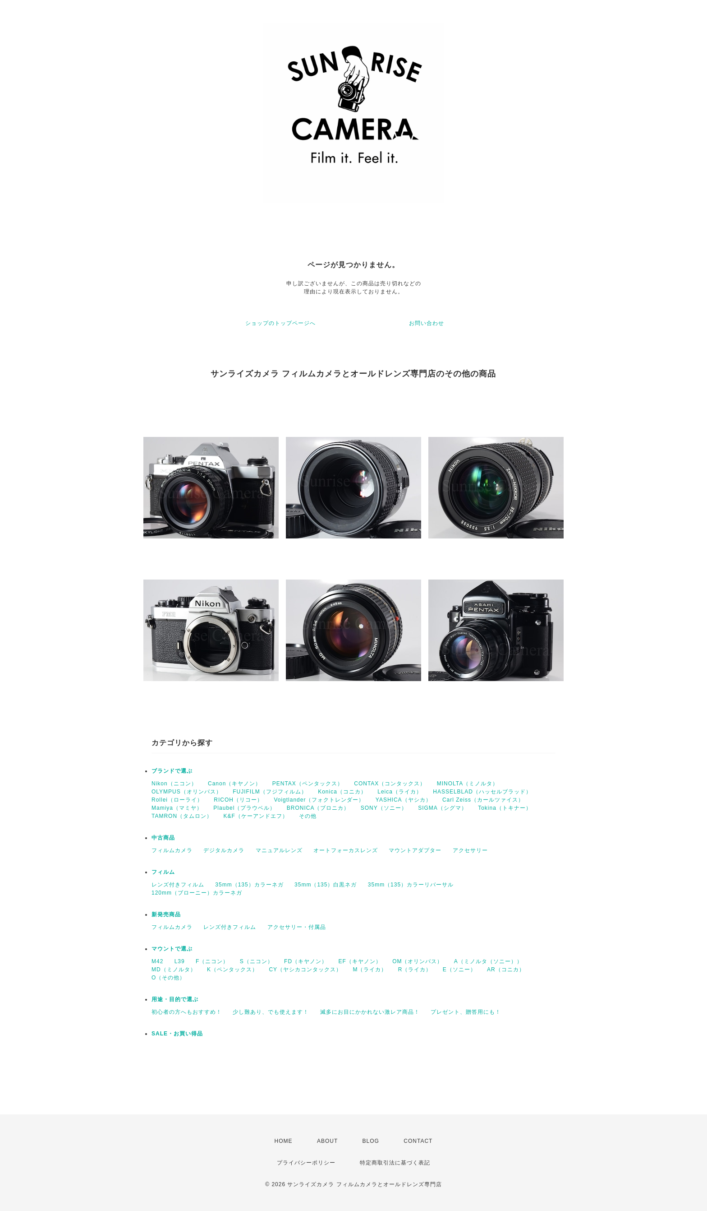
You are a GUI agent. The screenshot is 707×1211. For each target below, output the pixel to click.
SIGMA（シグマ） (442, 808)
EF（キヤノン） (359, 961)
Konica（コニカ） (342, 792)
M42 (157, 961)
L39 (179, 961)
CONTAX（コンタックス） (390, 783)
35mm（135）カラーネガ (249, 885)
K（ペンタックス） (232, 969)
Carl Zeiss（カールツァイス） (483, 800)
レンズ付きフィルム (178, 885)
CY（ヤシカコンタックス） (305, 969)
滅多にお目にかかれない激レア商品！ (370, 1012)
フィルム (163, 872)
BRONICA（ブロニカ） (318, 808)
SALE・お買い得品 (177, 1033)
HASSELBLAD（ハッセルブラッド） (482, 792)
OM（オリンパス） (417, 961)
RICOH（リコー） (238, 800)
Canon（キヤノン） (234, 783)
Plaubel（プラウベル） (244, 808)
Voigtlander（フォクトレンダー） (319, 800)
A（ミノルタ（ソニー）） (488, 961)
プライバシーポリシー (306, 1163)
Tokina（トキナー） (505, 808)
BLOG (371, 1141)
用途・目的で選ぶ (175, 999)
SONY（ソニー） (384, 808)
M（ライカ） (370, 969)
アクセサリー (470, 850)
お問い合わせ (426, 323)
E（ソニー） (459, 969)
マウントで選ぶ (172, 949)
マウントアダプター (415, 850)
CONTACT (418, 1141)
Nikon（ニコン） (174, 783)
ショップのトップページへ (280, 323)
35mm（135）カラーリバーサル (411, 885)
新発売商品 (166, 914)
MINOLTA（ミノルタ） (468, 783)
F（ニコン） (212, 961)
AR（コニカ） (506, 969)
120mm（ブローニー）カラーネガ (197, 893)
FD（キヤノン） (305, 961)
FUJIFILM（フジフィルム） (270, 792)
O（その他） (168, 977)
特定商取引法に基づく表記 (395, 1163)
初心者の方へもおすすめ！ (187, 1012)
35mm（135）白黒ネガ (325, 885)
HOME (284, 1141)
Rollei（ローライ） (177, 800)
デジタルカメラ (223, 850)
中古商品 (163, 838)
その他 (308, 816)
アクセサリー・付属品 (296, 927)
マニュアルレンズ (279, 850)
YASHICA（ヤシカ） (404, 800)
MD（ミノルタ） (174, 969)
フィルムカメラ (172, 850)
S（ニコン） (256, 961)
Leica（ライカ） (399, 792)
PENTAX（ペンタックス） (307, 783)
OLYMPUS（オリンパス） (187, 792)
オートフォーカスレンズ (345, 850)
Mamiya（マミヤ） (177, 808)
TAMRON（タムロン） (182, 816)
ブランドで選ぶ (172, 771)
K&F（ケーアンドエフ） (255, 816)
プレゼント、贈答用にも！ (466, 1012)
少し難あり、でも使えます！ (271, 1012)
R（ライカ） (415, 969)
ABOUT (327, 1141)
